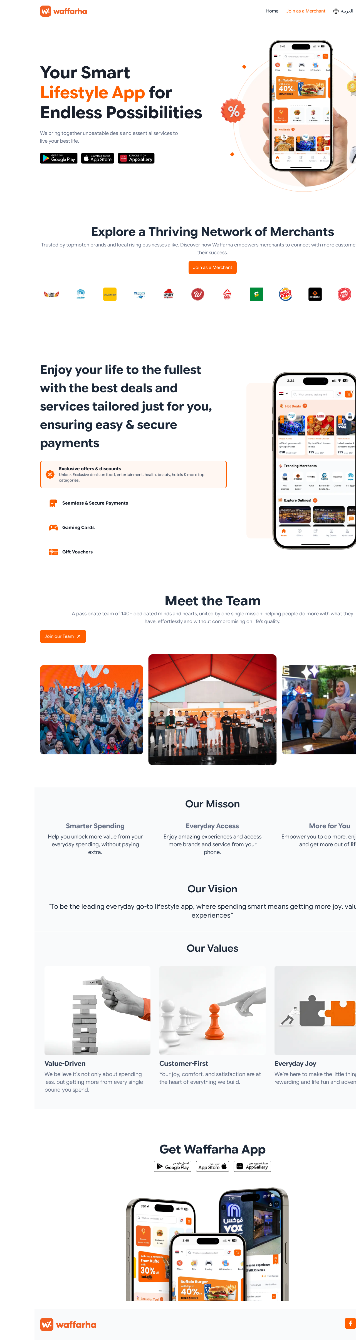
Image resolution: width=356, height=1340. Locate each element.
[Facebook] (316, 1323)
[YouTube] (344, 1323)
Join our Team (28, 636)
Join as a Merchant (271, 11)
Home (238, 11)
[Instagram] (330, 1323)
